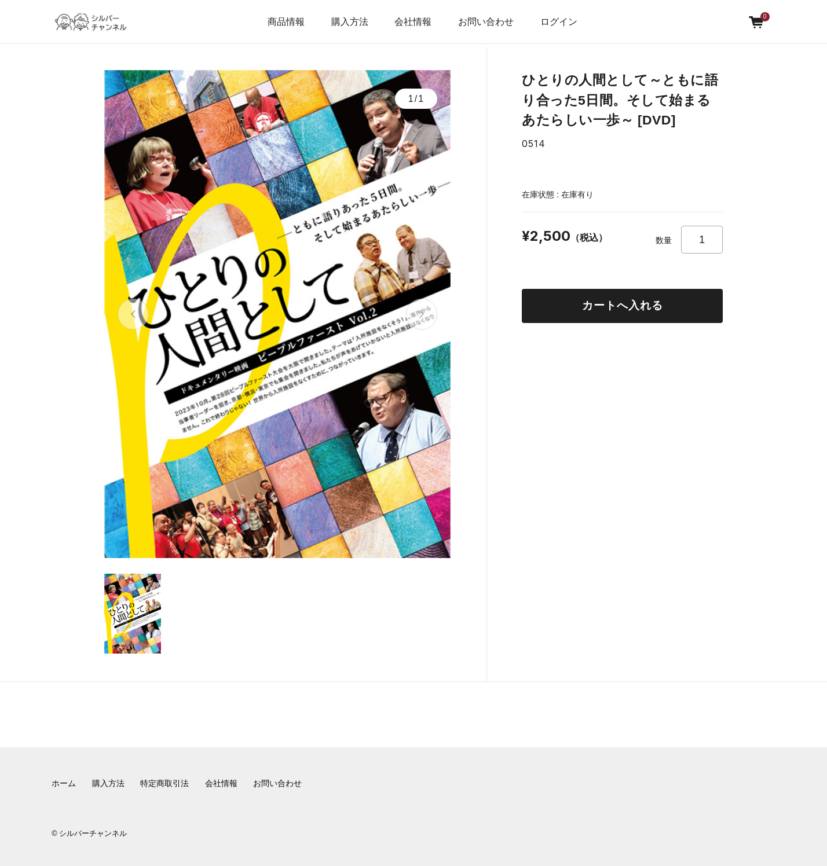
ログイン (558, 22)
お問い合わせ (486, 22)
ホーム (64, 783)
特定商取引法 (164, 783)
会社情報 (221, 783)
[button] (133, 314)
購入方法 (349, 22)
